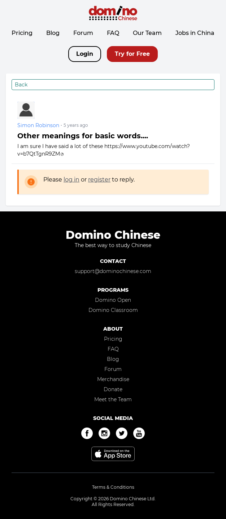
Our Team (147, 33)
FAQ (113, 33)
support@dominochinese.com (113, 271)
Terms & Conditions (113, 487)
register (99, 179)
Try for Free (132, 53)
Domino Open (113, 300)
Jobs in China (194, 33)
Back (21, 84)
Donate (113, 389)
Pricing (22, 33)
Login (84, 53)
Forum (83, 33)
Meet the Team (113, 399)
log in (71, 179)
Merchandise (113, 379)
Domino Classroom (113, 310)
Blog (53, 33)
